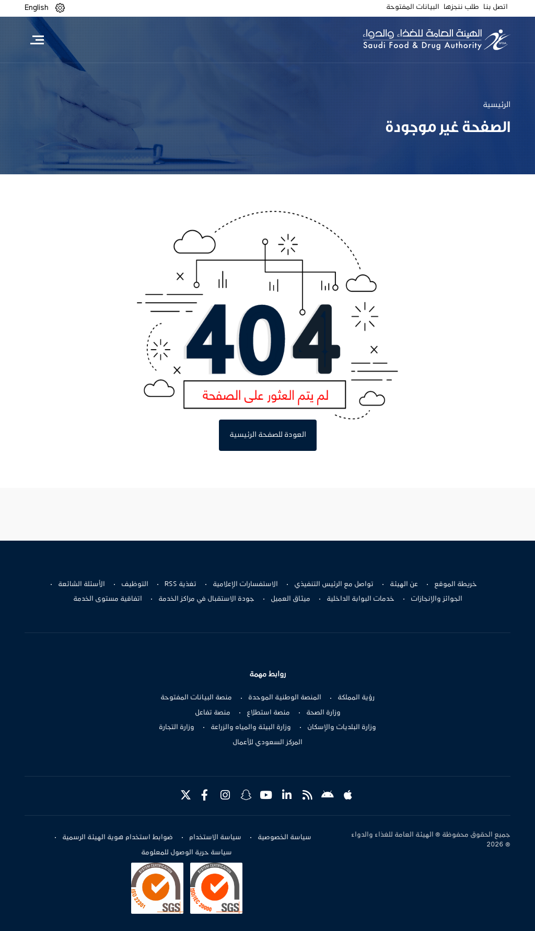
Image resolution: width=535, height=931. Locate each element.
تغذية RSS (180, 584)
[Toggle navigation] (37, 39)
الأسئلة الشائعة (81, 584)
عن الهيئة (404, 584)
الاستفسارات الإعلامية (245, 584)
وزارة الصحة (323, 713)
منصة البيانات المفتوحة (196, 698)
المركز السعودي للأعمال (267, 742)
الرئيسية (496, 105)
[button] (60, 8)
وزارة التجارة (176, 727)
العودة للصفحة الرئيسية (267, 435)
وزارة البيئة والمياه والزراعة (251, 727)
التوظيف (134, 584)
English (37, 7)
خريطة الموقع (455, 584)
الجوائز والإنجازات (436, 599)
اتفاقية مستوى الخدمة (107, 599)
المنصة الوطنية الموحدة (284, 698)
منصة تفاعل (212, 713)
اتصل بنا (495, 7)
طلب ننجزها (461, 7)
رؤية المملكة (356, 698)
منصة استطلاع (268, 713)
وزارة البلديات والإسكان (341, 727)
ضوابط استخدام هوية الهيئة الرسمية (117, 837)
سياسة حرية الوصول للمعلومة (186, 853)
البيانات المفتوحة (412, 7)
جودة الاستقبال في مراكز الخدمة (206, 599)
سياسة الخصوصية (284, 837)
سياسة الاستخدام (215, 837)
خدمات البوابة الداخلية (360, 599)
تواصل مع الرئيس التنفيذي (334, 584)
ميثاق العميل (290, 599)
